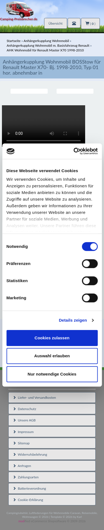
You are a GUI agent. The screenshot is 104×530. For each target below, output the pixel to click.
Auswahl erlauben (52, 355)
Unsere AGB (24, 420)
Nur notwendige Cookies (52, 374)
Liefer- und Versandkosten (34, 397)
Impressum (23, 432)
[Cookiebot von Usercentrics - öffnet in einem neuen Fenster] (74, 151)
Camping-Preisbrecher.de (18, 19)
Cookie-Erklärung (28, 500)
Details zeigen (73, 320)
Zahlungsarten (26, 477)
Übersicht (56, 23)
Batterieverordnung (29, 488)
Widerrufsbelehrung (30, 454)
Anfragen (22, 466)
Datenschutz (24, 409)
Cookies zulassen (52, 337)
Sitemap (21, 443)
